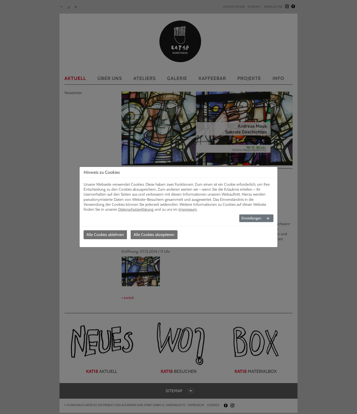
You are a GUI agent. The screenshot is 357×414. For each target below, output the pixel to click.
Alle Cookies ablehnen (105, 234)
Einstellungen (251, 218)
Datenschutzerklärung (135, 209)
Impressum (187, 209)
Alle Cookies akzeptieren (154, 234)
